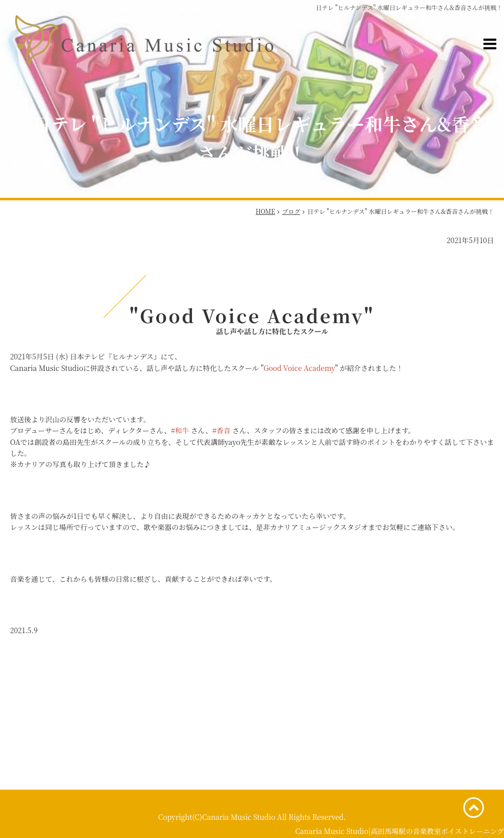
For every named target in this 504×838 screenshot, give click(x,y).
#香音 (222, 430)
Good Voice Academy (299, 368)
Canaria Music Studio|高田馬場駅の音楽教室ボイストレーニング (399, 831)
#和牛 (180, 430)
